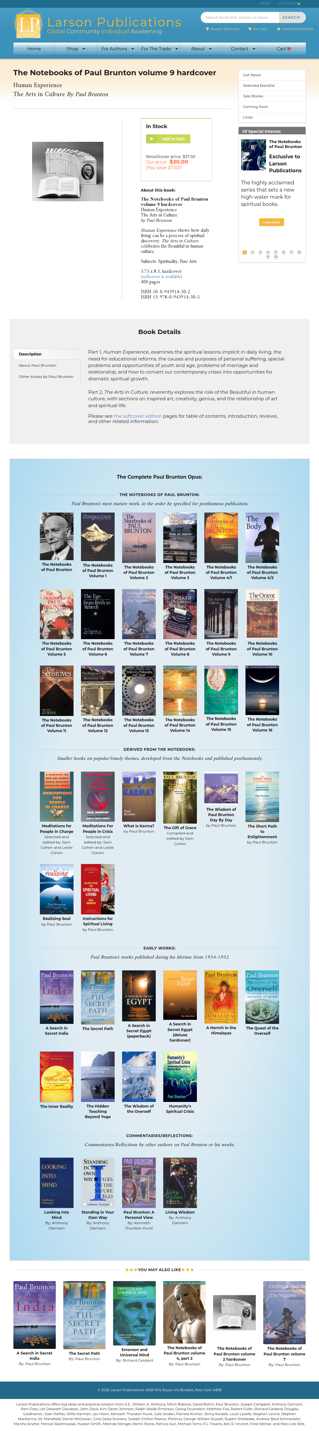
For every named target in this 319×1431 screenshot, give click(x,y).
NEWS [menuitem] (265, 4)
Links (248, 117)
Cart (284, 49)
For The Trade (159, 49)
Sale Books (253, 96)
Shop (76, 49)
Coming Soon (256, 106)
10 (276, 257)
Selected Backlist (294, 28)
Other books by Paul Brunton (46, 376)
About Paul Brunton (38, 365)
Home (34, 49)
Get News (252, 74)
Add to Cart (165, 138)
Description (30, 354)
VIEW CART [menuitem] (289, 4)
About (201, 49)
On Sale (258, 28)
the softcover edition (138, 416)
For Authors (118, 49)
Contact (243, 49)
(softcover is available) (161, 277)
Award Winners (222, 28)
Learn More (271, 222)
